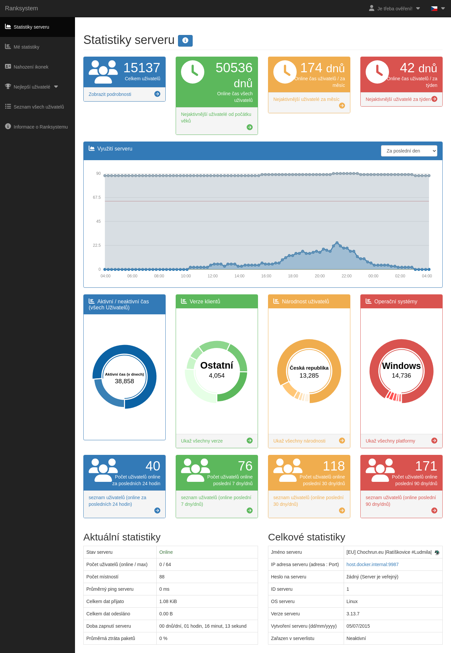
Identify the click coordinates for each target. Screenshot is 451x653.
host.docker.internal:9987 (373, 564)
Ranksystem (21, 8)
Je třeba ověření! (395, 8)
